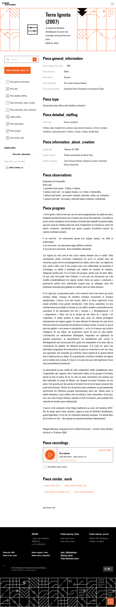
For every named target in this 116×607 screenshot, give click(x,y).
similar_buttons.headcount (84, 492)
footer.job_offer (10, 552)
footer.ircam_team (11, 555)
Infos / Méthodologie (70, 552)
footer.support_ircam (41, 552)
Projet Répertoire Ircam (71, 558)
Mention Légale (68, 555)
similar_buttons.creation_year (76, 485)
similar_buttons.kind (52, 485)
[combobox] (21, 59)
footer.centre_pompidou (42, 555)
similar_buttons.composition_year (57, 492)
